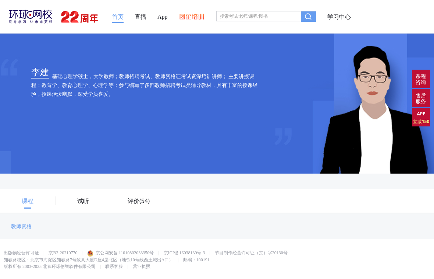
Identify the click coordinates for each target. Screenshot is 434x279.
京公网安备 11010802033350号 (120, 252)
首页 (118, 17)
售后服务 (421, 98)
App (162, 17)
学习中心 (339, 17)
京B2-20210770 (63, 252)
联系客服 (114, 266)
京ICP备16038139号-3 (184, 252)
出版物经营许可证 (21, 252)
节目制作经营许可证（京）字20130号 (251, 252)
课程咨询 (421, 79)
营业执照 (141, 266)
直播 (140, 17)
